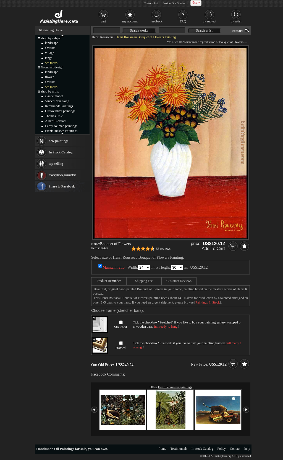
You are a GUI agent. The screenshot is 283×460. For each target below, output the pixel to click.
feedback (156, 21)
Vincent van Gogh (57, 101)
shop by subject (51, 38)
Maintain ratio (114, 267)
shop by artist (50, 91)
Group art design (52, 67)
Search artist (204, 30)
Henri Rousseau (102, 37)
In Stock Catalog (60, 152)
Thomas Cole (54, 116)
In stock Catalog (202, 449)
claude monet (54, 96)
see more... (52, 63)
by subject (209, 21)
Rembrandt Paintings (59, 106)
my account (130, 21)
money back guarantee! (62, 175)
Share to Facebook (62, 186)
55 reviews (163, 249)
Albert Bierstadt (55, 121)
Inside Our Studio (174, 3)
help (247, 449)
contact (237, 31)
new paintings (58, 141)
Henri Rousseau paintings (175, 387)
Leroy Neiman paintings (61, 126)
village (49, 53)
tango (49, 58)
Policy (221, 449)
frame (162, 449)
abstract (50, 48)
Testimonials (179, 449)
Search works (139, 30)
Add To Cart (213, 248)
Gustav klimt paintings (60, 111)
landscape (51, 43)
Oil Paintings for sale (70, 449)
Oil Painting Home (50, 30)
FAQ (183, 21)
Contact (235, 449)
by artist (236, 21)
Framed (121, 348)
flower (49, 77)
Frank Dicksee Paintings (61, 131)
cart (103, 21)
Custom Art (151, 3)
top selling (56, 164)
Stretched (120, 327)
